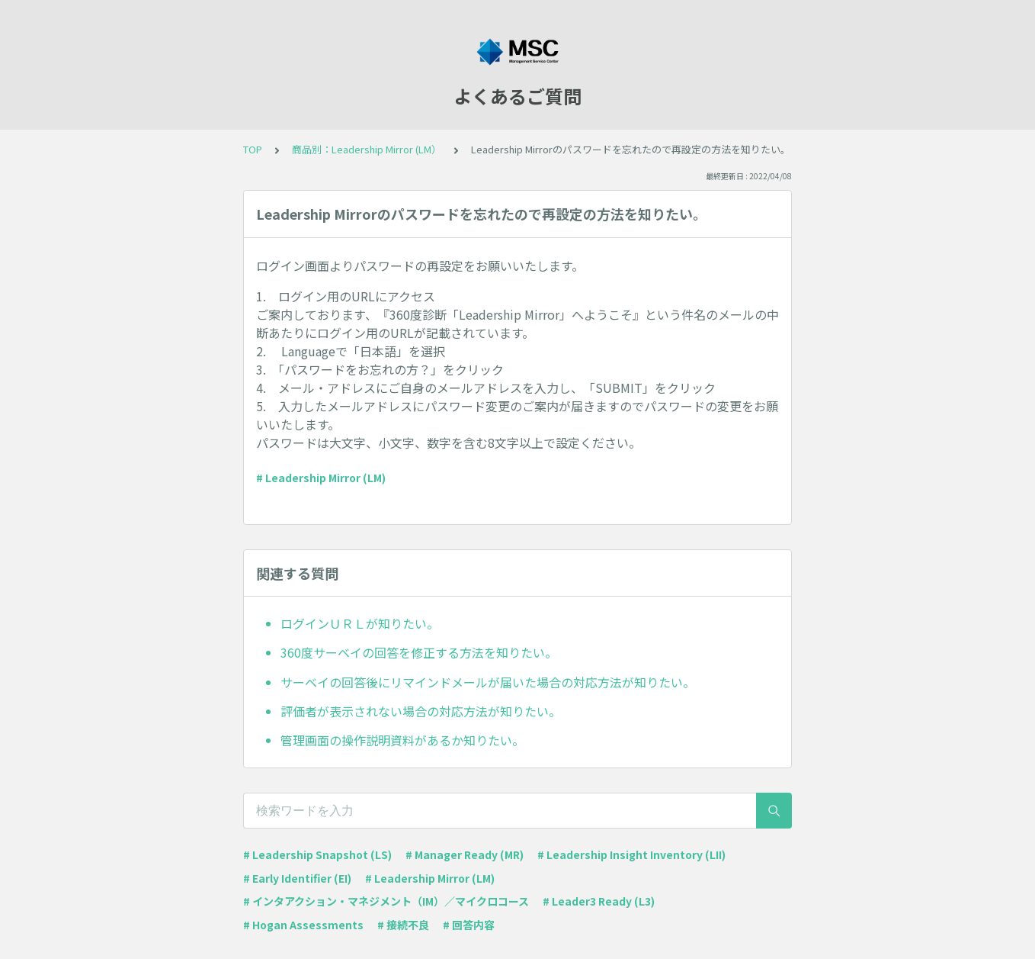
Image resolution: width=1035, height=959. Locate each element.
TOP (252, 149)
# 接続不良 (403, 924)
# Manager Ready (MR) (464, 854)
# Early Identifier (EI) (297, 878)
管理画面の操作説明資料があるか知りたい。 (402, 740)
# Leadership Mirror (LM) (321, 477)
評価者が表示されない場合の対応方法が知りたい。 (420, 711)
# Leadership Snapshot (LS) (317, 854)
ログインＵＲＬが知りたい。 (359, 623)
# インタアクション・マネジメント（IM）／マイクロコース (386, 901)
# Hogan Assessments (303, 924)
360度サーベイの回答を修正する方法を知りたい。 (418, 652)
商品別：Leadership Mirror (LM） (366, 149)
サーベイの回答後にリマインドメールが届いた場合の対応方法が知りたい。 (487, 682)
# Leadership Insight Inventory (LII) (631, 854)
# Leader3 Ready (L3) (599, 901)
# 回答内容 (469, 924)
